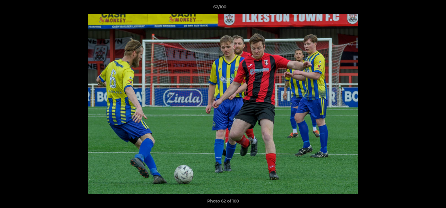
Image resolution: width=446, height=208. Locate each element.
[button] (421, 8)
